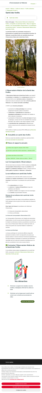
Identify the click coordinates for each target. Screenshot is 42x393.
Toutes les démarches (27, 301)
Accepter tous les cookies (21, 383)
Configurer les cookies (21, 390)
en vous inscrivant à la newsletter (15, 140)
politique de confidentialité (17, 379)
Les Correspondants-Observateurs (19, 25)
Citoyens (33, 3)
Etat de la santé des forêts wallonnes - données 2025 (21, 150)
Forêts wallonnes (29, 8)
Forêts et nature (20, 8)
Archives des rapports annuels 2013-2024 (17, 147)
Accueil (7, 8)
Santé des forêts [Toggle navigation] (12, 17)
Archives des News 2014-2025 (15, 155)
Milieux (12, 8)
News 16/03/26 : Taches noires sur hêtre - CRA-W (19, 158)
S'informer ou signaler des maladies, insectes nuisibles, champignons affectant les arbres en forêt (21, 287)
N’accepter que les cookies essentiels (21, 387)
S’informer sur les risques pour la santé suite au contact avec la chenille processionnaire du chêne (22, 295)
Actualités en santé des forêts (18, 23)
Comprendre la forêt (12, 10)
